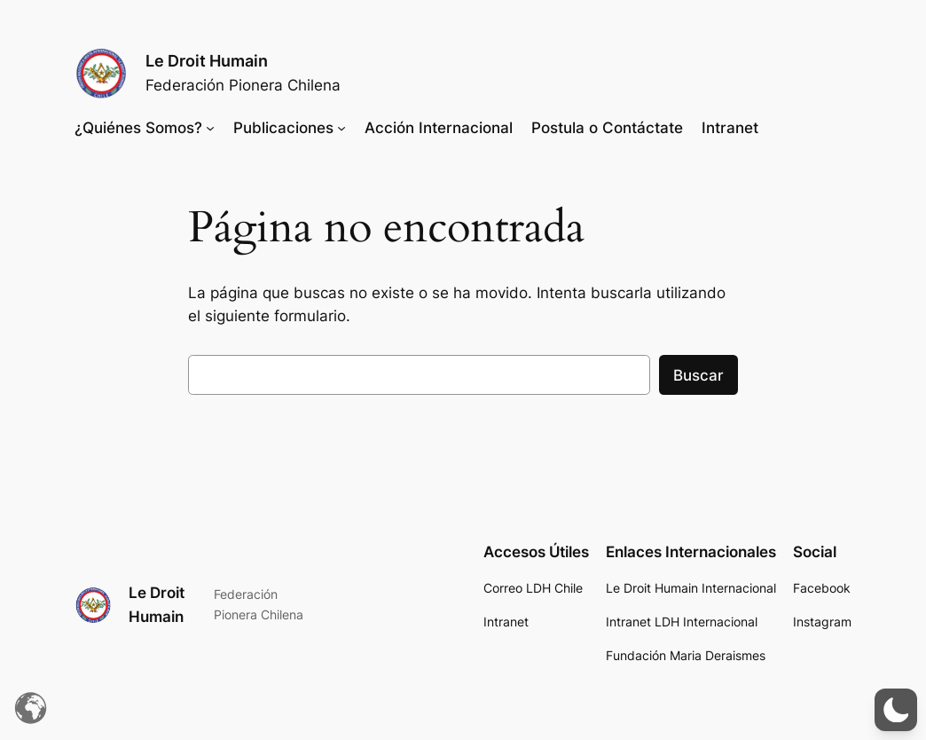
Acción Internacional (439, 128)
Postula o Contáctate (607, 128)
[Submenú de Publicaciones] (341, 127)
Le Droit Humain (206, 60)
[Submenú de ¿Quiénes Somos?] (210, 127)
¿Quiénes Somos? (138, 128)
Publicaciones (283, 128)
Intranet (730, 128)
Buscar (698, 375)
